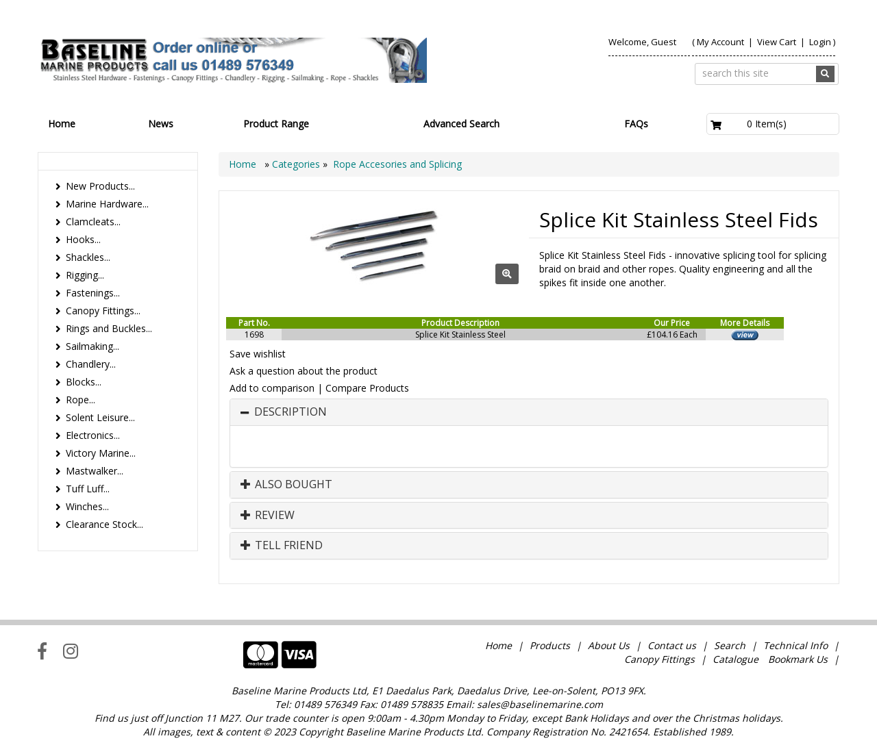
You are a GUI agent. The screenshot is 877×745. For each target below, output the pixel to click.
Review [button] (267, 515)
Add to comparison (272, 387)
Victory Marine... (101, 452)
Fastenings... (93, 292)
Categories (297, 164)
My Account (720, 42)
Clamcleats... (93, 221)
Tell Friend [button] (281, 546)
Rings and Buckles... (109, 328)
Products (550, 645)
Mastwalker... (94, 470)
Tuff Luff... (88, 488)
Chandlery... (91, 363)
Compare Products (367, 387)
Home (61, 123)
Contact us (671, 645)
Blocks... (83, 381)
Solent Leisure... (100, 417)
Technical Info (795, 645)
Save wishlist (258, 353)
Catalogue (735, 659)
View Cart (777, 42)
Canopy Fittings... (103, 310)
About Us (609, 645)
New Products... (100, 185)
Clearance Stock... (104, 524)
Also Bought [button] (286, 485)
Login (820, 42)
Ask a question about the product (304, 370)
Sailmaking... (92, 346)
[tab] (529, 412)
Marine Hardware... (107, 203)
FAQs (636, 123)
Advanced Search (461, 123)
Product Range (276, 123)
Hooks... (83, 239)
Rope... (80, 399)
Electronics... (93, 435)
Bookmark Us (798, 659)
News (160, 123)
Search (731, 645)
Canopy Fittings (659, 659)
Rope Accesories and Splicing (397, 164)
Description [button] (290, 412)
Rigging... (85, 274)
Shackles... (88, 257)
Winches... (87, 506)
